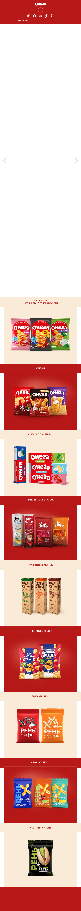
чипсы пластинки (40, 434)
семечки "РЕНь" (40, 696)
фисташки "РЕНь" (40, 827)
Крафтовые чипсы (40, 565)
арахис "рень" (40, 762)
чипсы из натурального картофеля (40, 302)
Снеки (40, 368)
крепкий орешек (40, 631)
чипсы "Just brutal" (41, 499)
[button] (40, 9)
